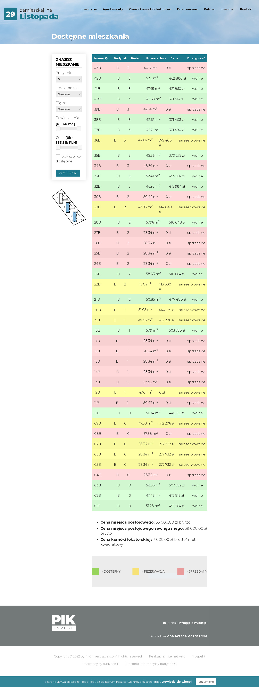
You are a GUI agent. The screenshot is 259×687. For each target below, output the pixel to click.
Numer (99, 58)
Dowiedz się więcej (177, 682)
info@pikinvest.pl (192, 633)
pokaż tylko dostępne (68, 158)
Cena (66, 140)
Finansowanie (187, 9)
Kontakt (246, 9)
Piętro (61, 103)
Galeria (209, 9)
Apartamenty (113, 9)
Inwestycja (89, 9)
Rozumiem (206, 682)
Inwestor (227, 9)
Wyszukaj (68, 173)
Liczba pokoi (67, 88)
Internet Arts (175, 667)
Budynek (63, 73)
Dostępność (196, 58)
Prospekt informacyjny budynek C (150, 674)
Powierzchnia (67, 121)
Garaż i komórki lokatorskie (150, 9)
